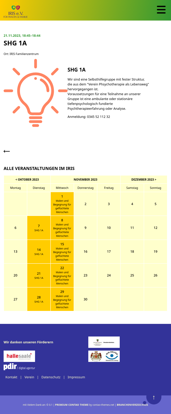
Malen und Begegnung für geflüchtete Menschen (62, 206)
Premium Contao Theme (71, 404)
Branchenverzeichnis (132, 404)
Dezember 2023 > (143, 179)
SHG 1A (38, 230)
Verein (29, 377)
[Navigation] (161, 9)
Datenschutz (50, 377)
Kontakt (11, 377)
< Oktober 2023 (27, 179)
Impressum (76, 377)
